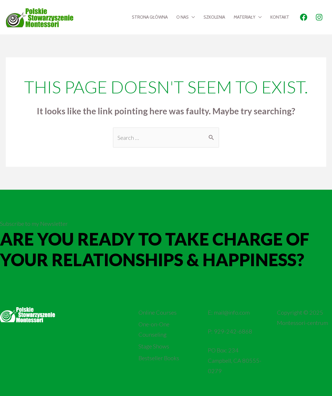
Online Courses (157, 312)
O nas (182, 17)
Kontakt (279, 17)
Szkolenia (214, 17)
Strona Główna (150, 17)
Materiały (244, 17)
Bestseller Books (158, 357)
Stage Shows (153, 346)
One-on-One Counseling (153, 329)
